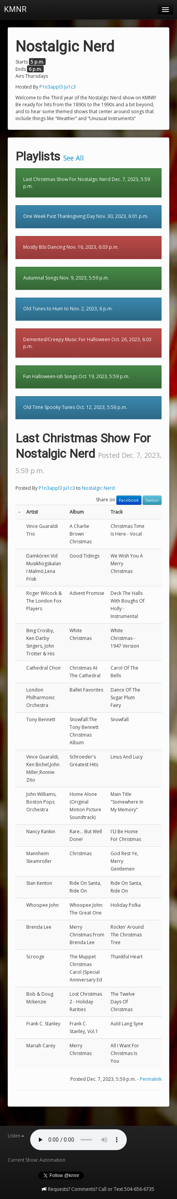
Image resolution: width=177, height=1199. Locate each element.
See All (73, 157)
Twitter (152, 500)
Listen (16, 1135)
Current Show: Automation (36, 1160)
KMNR (15, 9)
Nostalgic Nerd (98, 488)
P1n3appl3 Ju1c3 (57, 87)
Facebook (129, 500)
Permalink (151, 1079)
